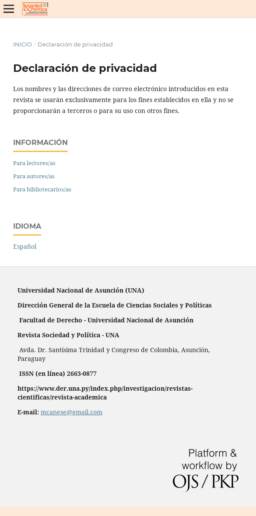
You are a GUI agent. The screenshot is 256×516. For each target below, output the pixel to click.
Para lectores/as (34, 163)
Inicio (22, 44)
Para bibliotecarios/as (42, 189)
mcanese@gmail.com (71, 412)
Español (24, 246)
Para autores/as (34, 176)
